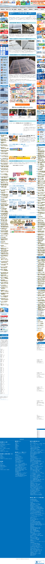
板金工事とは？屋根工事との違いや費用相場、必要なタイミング (37, 452)
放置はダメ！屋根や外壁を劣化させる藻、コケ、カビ (36, 549)
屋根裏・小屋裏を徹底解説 (33, 529)
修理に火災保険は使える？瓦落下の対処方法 (35, 490)
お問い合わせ (41, 7)
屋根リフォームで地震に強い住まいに (19, 460)
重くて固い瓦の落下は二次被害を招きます (35, 489)
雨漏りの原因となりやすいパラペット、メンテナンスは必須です (37, 513)
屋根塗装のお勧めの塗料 (33, 554)
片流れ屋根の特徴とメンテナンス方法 (34, 503)
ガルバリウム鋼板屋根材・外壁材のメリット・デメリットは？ (37, 476)
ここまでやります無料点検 (18, 456)
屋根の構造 (31, 502)
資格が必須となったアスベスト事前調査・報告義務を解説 (36, 535)
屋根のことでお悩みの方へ (33, 442)
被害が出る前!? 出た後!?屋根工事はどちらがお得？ (35, 458)
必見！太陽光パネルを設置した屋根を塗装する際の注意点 (36, 466)
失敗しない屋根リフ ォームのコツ (34, 459)
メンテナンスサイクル (32, 445)
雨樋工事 (25, 9)
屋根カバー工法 (8, 9)
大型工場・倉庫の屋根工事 (18, 462)
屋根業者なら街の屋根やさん (3, 466)
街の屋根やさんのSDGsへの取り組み (4, 451)
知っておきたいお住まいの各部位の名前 (34, 501)
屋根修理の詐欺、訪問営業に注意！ (34, 448)
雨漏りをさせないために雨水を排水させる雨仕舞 (35, 523)
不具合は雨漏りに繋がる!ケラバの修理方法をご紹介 (36, 506)
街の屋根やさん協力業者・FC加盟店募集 (4, 469)
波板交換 (12, 18)
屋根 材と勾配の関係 (32, 520)
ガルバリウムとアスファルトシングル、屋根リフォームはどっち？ (37, 541)
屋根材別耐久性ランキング (33, 540)
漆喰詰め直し (31, 9)
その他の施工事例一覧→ (32, 212)
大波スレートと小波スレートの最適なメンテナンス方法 (36, 547)
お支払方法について (2, 450)
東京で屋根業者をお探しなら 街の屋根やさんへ (5, 444)
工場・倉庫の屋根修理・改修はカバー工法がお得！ (21, 467)
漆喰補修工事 (16, 445)
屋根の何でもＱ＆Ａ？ (32, 555)
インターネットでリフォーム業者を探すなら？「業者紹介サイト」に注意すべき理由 (37, 450)
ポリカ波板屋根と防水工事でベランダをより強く (20, 473)
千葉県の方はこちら (22, 182)
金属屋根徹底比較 (32, 542)
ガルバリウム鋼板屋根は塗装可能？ (34, 478)
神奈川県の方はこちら (13, 182)
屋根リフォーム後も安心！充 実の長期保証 (5, 448)
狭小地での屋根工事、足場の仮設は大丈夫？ (35, 469)
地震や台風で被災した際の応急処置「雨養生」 (35, 528)
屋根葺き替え (3, 9)
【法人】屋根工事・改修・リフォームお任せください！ (21, 472)
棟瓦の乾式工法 (32, 482)
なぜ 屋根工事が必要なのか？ (33, 457)
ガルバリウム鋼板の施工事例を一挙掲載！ (35, 470)
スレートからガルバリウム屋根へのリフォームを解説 (36, 472)
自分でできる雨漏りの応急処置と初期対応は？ (35, 521)
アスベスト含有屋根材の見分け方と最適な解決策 (35, 533)
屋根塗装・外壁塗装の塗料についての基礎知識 (35, 553)
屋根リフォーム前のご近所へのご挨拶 (34, 446)
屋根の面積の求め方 (32, 526)
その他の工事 (16, 449)
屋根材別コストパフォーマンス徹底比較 (34, 539)
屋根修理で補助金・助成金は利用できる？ (20, 474)
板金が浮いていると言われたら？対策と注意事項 (35, 451)
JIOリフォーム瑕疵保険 (2, 447)
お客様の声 (11, 7)
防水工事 (42, 9)
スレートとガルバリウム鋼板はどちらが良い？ (35, 471)
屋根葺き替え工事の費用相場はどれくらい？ (20, 476)
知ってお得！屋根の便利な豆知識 (34, 500)
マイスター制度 (2, 449)
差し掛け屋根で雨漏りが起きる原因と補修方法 (35, 522)
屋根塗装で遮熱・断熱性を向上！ (34, 456)
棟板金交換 (19, 9)
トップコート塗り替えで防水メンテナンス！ (35, 516)
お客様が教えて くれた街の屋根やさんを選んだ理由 (6, 458)
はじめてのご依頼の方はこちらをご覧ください (20, 453)
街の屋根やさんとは (2, 443)
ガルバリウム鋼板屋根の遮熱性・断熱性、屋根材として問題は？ (37, 479)
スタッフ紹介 (1, 463)
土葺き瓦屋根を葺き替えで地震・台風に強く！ (35, 546)
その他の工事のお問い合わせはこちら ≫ (22, 104)
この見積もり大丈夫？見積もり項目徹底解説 (35, 447)
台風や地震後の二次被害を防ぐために (34, 491)
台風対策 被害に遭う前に (18, 459)
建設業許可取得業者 (2, 465)
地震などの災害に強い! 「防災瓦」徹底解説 (35, 484)
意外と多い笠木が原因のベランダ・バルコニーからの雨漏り (37, 510)
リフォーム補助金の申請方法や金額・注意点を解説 (21, 475)
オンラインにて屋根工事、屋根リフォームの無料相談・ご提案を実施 (37, 443)
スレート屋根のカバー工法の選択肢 (34, 462)
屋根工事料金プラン (17, 455)
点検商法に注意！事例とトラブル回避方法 (35, 449)
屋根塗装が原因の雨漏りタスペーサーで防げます (35, 509)
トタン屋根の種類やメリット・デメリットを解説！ (36, 464)
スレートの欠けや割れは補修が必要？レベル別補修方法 (36, 463)
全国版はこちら (32, 182)
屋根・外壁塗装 (14, 9)
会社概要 (33, 7)
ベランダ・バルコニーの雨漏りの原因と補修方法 (35, 514)
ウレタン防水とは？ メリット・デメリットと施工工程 (36, 515)
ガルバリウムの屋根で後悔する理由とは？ (35, 543)
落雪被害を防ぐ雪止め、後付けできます (34, 485)
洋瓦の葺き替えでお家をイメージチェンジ (35, 548)
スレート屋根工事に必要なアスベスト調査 (35, 534)
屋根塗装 (16, 444)
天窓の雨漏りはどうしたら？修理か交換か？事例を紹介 (36, 507)
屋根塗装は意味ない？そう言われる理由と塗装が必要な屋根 (37, 508)
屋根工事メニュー (17, 454)
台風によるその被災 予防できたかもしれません (35, 492)
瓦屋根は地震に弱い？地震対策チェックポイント (35, 483)
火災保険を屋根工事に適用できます (19, 461)
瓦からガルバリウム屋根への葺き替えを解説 (35, 477)
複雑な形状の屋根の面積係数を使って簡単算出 (35, 527)
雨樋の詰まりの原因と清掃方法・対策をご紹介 (20, 468)
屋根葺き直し (36, 9)
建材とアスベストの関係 (33, 536)
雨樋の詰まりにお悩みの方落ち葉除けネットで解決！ (21, 469)
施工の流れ (18, 7)
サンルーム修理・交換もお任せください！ (20, 466)
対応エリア (1, 464)
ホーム (4, 7)
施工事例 (26, 7)
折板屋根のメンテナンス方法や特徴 (34, 465)
